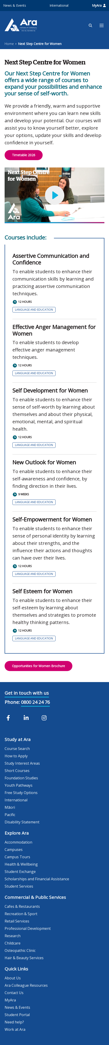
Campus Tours (17, 856)
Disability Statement (22, 822)
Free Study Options (21, 792)
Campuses (14, 849)
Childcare (13, 943)
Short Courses (17, 770)
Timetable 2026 (23, 155)
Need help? (14, 1022)
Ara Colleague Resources (26, 985)
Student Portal (17, 1014)
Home (9, 44)
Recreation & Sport (21, 913)
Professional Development (28, 928)
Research (13, 935)
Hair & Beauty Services (24, 957)
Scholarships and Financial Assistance (37, 878)
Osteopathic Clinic (20, 950)
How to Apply (16, 755)
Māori (10, 807)
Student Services (19, 886)
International (59, 5)
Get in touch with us (27, 693)
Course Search (17, 748)
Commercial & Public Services (35, 897)
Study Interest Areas (22, 763)
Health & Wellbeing (21, 864)
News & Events (14, 5)
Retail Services (17, 921)
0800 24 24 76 (35, 702)
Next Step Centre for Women (40, 44)
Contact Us (14, 992)
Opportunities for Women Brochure (38, 666)
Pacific (10, 814)
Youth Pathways (18, 785)
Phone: (12, 702)
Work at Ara (15, 1029)
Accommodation (18, 842)
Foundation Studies (21, 777)
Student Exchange (20, 871)
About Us (13, 978)
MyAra (99, 5)
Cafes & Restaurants (22, 906)
